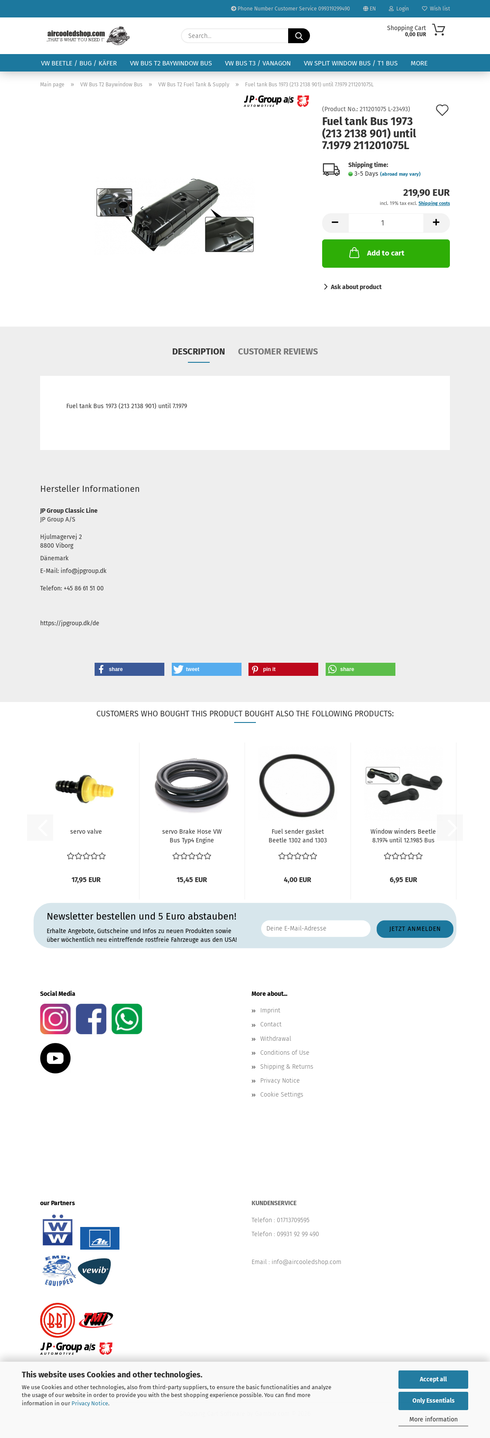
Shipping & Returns (286, 1066)
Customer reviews (278, 351)
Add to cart (376, 252)
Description (198, 351)
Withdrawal (275, 1039)
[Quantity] (386, 223)
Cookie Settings (281, 1094)
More (419, 63)
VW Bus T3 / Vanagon (258, 63)
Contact (271, 1024)
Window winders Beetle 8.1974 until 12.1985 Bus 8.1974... (403, 836)
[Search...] (299, 35)
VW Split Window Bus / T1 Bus (351, 63)
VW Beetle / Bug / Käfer (79, 63)
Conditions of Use (285, 1052)
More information (433, 1419)
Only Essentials (433, 1400)
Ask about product (356, 287)
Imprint (270, 1010)
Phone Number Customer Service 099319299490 (290, 9)
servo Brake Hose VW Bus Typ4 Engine (192, 836)
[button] (335, 223)
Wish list (436, 9)
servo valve (86, 831)
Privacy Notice (89, 1403)
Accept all (433, 1379)
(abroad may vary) (400, 174)
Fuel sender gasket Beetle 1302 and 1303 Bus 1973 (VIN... (298, 836)
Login (399, 9)
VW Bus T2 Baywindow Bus (171, 63)
